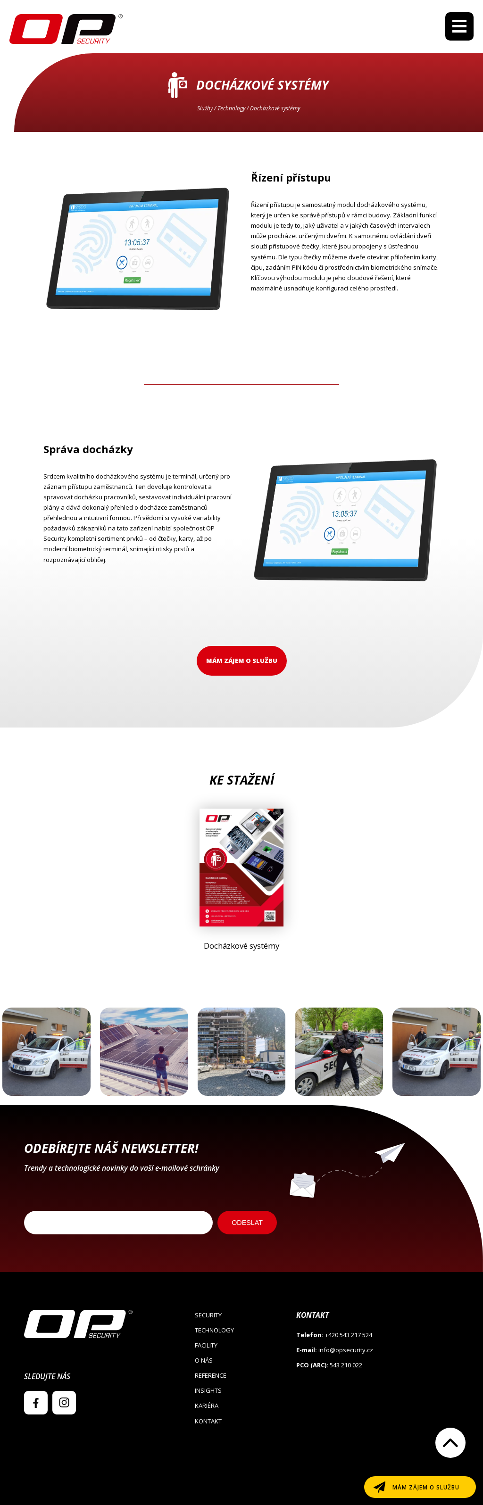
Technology (231, 108)
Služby (205, 108)
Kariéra (206, 1405)
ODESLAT (247, 1222)
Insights (208, 1390)
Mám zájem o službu (241, 660)
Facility (206, 1345)
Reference (210, 1375)
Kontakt (208, 1421)
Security (208, 1315)
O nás (204, 1360)
